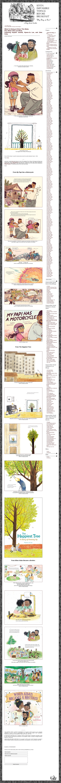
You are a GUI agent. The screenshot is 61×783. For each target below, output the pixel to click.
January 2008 (49, 258)
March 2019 (49, 117)
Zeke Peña (6, 163)
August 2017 (49, 137)
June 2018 (49, 126)
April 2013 (48, 192)
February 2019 (49, 118)
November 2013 (49, 184)
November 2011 (49, 210)
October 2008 (49, 249)
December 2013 (49, 183)
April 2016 (48, 154)
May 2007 (48, 267)
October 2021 (49, 84)
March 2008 (49, 256)
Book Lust (48, 289)
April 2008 (48, 255)
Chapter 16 (49, 292)
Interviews (48, 62)
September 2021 (50, 85)
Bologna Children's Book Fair (52, 316)
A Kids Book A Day (50, 371)
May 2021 (48, 89)
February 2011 (49, 219)
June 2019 (49, 114)
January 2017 (49, 144)
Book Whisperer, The (50, 317)
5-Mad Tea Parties (51, 39)
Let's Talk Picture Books (51, 434)
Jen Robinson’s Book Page (51, 395)
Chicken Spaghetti (50, 382)
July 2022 (48, 75)
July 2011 (48, 214)
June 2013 (49, 190)
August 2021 (49, 86)
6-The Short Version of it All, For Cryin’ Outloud (52, 41)
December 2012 (49, 196)
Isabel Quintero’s (15, 162)
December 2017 (49, 133)
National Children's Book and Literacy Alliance (51, 343)
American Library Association (52, 288)
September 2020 (50, 98)
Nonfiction (48, 63)
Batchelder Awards (50, 315)
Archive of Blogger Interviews (52, 44)
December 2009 (49, 234)
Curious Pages (49, 428)
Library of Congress (50, 295)
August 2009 (49, 238)
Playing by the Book (50, 403)
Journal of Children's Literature (52, 337)
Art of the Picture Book (51, 424)
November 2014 (49, 172)
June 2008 (49, 253)
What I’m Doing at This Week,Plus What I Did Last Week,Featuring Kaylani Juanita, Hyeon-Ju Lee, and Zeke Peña (23, 31)
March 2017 (49, 142)
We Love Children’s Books (51, 361)
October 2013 (49, 185)
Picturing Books (49, 441)
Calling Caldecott (50, 426)
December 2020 (49, 95)
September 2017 (50, 136)
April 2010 (48, 230)
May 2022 (48, 77)
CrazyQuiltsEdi (49, 330)
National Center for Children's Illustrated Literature (51, 341)
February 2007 (49, 270)
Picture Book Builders (50, 436)
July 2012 (48, 201)
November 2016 (49, 146)
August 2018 (49, 124)
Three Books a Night (50, 443)
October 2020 (49, 97)
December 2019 (49, 107)
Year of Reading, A (50, 413)
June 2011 (49, 215)
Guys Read (49, 333)
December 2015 (49, 158)
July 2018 (48, 125)
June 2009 (49, 240)
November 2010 (49, 222)
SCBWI (48, 349)
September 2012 (50, 199)
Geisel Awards (49, 332)
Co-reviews (49, 57)
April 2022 (48, 78)
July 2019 (48, 113)
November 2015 (49, 159)
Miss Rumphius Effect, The (51, 399)
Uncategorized (49, 67)
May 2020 (48, 102)
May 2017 (48, 140)
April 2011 (48, 217)
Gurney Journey (49, 293)
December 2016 (49, 145)
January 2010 (49, 233)
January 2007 (49, 271)
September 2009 (50, 237)
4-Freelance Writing (51, 38)
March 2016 (49, 155)
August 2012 (49, 200)
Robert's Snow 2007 (50, 66)
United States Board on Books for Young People (51, 358)
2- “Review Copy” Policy (52, 35)
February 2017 (49, 143)
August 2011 (49, 213)
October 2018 (49, 122)
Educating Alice (49, 390)
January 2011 (49, 220)
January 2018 (49, 132)
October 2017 (49, 135)
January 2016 (49, 157)
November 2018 (49, 121)
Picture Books (49, 64)
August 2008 (49, 251)
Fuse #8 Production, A (50, 391)
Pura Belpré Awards (50, 345)
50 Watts (48, 286)
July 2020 (48, 100)
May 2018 (48, 127)
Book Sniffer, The (50, 425)
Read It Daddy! (49, 404)
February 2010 (49, 232)
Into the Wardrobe (50, 393)
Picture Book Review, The (51, 438)
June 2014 (49, 177)
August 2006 (49, 276)
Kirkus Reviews (49, 294)
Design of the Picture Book (51, 429)
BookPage (48, 291)
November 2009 (49, 235)
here (8, 157)
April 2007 (48, 268)
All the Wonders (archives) (51, 423)
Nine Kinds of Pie (50, 401)
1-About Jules (50, 34)
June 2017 (49, 139)
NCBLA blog (49, 400)
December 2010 (49, 221)
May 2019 (48, 115)
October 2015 (49, 160)
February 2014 (49, 181)
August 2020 (49, 99)
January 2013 (49, 195)
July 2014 (48, 176)
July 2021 (48, 87)
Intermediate (49, 61)
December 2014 (49, 171)
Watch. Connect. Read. (51, 359)
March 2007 (49, 269)
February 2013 (49, 194)
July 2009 (48, 239)
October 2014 (49, 173)
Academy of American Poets (51, 287)
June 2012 (49, 202)
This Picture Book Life (50, 442)
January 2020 (49, 106)
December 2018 (49, 120)
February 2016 (49, 156)
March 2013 (49, 193)
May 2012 (48, 203)
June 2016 (49, 152)
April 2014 (48, 179)
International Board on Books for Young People (51, 336)
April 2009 (48, 242)
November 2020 (49, 96)
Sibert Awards (49, 354)
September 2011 (50, 212)
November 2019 (49, 108)
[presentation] (15, 771)
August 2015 (49, 162)
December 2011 (49, 209)
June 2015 (49, 164)
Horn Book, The (49, 334)
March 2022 (49, 79)
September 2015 (50, 161)
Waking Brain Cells (50, 408)
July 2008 (48, 252)
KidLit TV (48, 338)
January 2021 (49, 94)
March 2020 (49, 104)
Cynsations (49, 387)
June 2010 (49, 228)
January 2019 (49, 119)
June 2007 (49, 266)
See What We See (50, 353)
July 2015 (48, 163)
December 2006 (49, 272)
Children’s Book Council (51, 322)
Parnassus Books (50, 296)
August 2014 (49, 175)
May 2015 (48, 165)
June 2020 (49, 101)
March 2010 (49, 231)
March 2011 (49, 218)
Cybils (48, 386)
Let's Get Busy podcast (51, 398)
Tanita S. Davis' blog (50, 407)
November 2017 (49, 134)
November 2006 (49, 273)
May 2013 (48, 191)
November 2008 (49, 248)
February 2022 (49, 80)
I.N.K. (48, 392)
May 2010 (48, 229)
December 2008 (49, 247)
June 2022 (49, 76)
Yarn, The (48, 362)
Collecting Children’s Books (51, 383)
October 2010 (49, 223)
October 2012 (49, 198)
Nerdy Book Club (50, 344)
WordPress (49, 452)
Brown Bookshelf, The (50, 318)
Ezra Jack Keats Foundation (51, 331)
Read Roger (49, 405)
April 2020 (48, 103)
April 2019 (48, 116)
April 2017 (48, 141)
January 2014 (49, 182)
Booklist (48, 290)
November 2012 (49, 197)
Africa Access (49, 310)
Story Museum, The (50, 356)
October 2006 (49, 274)
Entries (48, 456)
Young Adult (49, 68)
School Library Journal (51, 352)
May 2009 (48, 241)
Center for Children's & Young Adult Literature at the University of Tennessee (51, 320)
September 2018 (50, 123)
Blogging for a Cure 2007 (52, 47)
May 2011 (48, 216)
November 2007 (49, 260)
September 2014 (50, 174)
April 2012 (48, 204)
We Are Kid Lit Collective (51, 360)
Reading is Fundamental (51, 346)
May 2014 (48, 178)
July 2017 (48, 138)
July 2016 (48, 151)
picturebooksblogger (50, 440)
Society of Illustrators (50, 303)
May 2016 (48, 153)
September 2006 (50, 275)
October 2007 (49, 261)
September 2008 (50, 250)
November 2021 (49, 83)
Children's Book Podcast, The (52, 323)
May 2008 (48, 254)
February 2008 (49, 257)
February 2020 (49, 105)
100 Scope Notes (50, 370)
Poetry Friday (49, 65)
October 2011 (49, 211)
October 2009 (49, 236)
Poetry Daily (49, 298)
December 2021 (49, 82)
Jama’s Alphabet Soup (50, 394)
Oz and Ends (49, 402)
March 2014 (49, 180)
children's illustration (50, 427)
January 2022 (49, 81)
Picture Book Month (50, 437)
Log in (48, 451)
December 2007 (49, 259)
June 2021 (49, 88)
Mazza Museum (49, 339)
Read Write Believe (50, 406)
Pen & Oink (49, 435)
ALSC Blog (49, 372)
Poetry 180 (49, 297)
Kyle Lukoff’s (13, 163)
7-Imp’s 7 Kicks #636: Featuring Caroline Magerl (12, 26)
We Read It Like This (50, 446)
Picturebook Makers (50, 439)
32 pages (48, 422)
